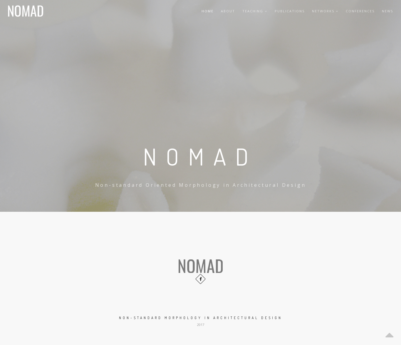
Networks (325, 11)
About (228, 11)
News (387, 11)
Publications (290, 11)
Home (208, 11)
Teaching (254, 11)
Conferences (360, 11)
